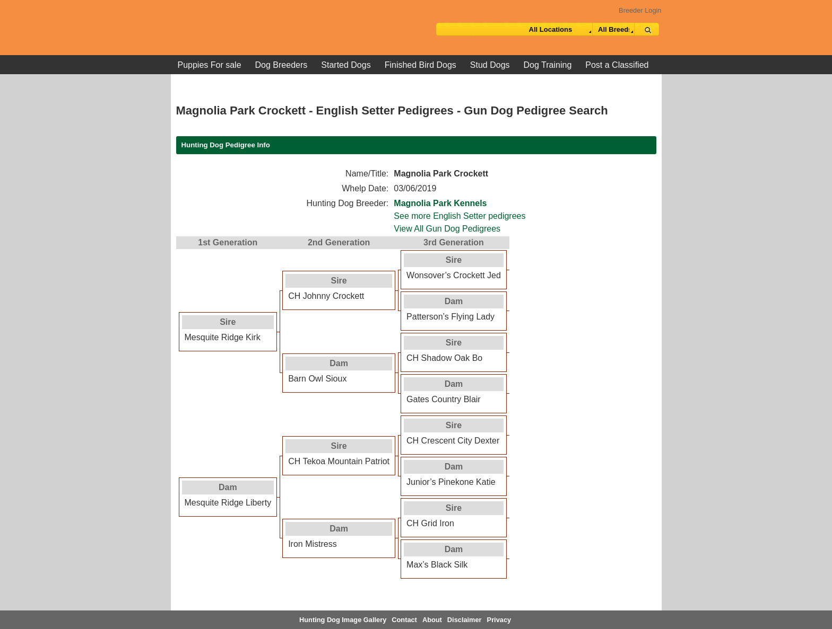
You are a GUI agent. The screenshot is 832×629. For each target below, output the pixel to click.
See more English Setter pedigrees (459, 215)
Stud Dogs (490, 64)
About (432, 620)
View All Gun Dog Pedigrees (447, 228)
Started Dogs (345, 64)
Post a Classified (616, 64)
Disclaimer (464, 620)
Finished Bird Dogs (420, 64)
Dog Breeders (281, 64)
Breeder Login (640, 10)
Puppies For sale (209, 64)
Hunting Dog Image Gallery (342, 620)
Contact (404, 620)
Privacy (499, 620)
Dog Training (548, 64)
